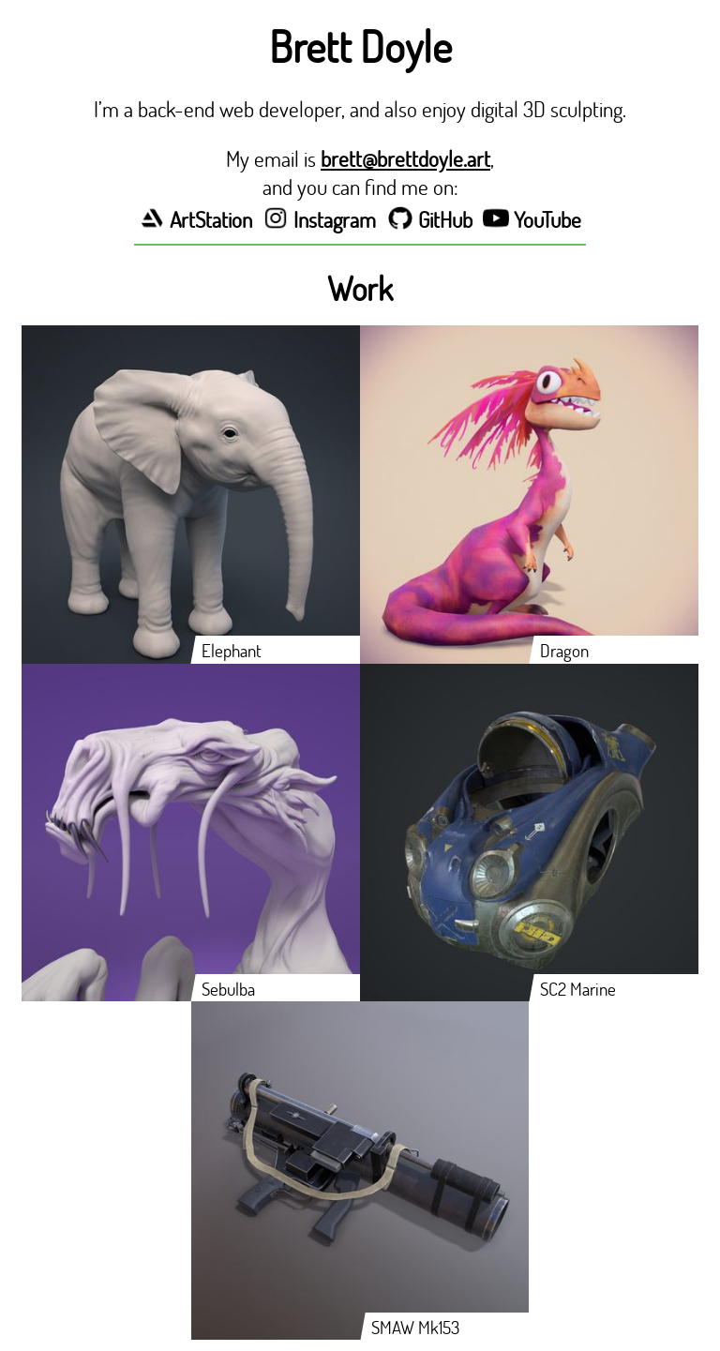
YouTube (532, 219)
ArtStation (195, 219)
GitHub (429, 219)
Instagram (319, 219)
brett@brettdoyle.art (405, 158)
